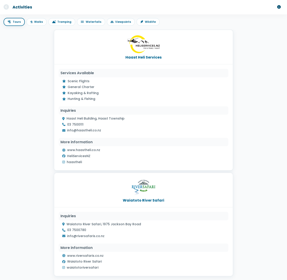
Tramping (61, 22)
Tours (14, 22)
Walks (36, 22)
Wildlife (148, 22)
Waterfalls (91, 22)
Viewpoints (121, 22)
